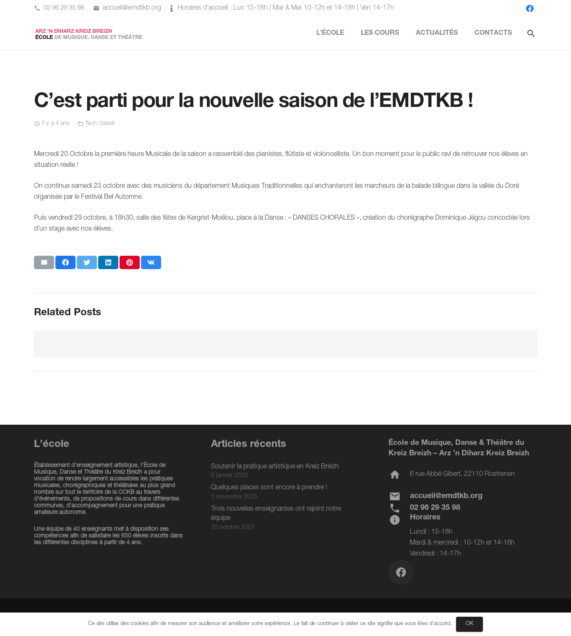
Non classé (100, 124)
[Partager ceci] (65, 262)
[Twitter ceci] (87, 262)
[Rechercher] (531, 33)
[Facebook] (529, 8)
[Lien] (89, 33)
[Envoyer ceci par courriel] (44, 262)
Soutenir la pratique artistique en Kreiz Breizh (275, 467)
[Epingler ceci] (130, 262)
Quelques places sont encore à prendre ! (269, 488)
